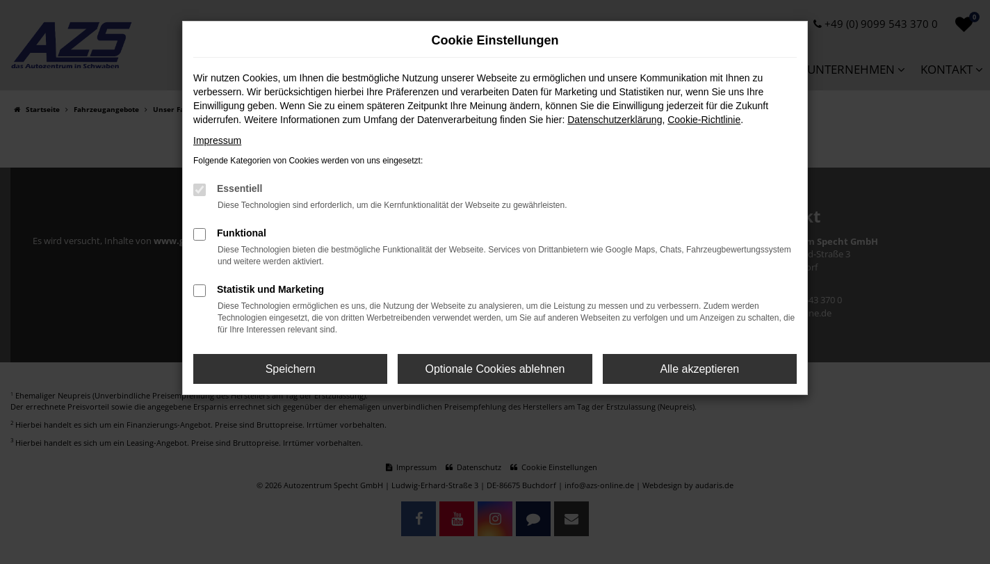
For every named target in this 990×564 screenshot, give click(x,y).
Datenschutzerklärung (614, 119)
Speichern (291, 369)
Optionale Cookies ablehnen (495, 369)
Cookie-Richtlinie (703, 119)
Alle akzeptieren (699, 369)
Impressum (217, 140)
